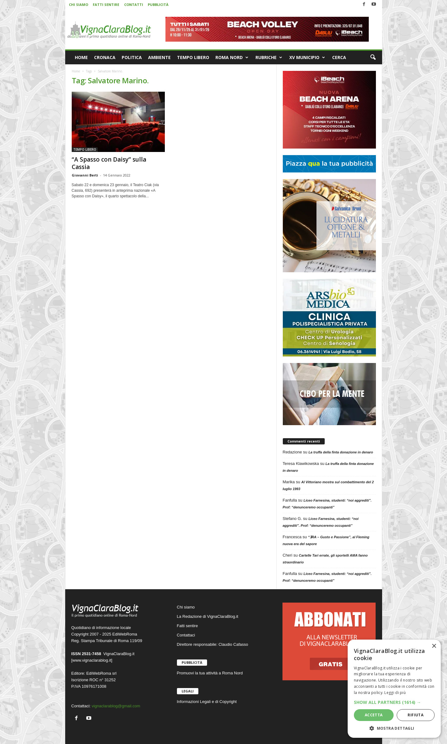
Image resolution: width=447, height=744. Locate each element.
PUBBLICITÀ (158, 4)
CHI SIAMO (78, 4)
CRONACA (104, 57)
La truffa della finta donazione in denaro (341, 452)
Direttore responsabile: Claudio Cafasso (212, 644)
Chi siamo (186, 607)
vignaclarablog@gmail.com (116, 706)
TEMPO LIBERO (193, 57)
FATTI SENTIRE (106, 4)
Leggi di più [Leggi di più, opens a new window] (395, 692)
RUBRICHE (268, 57)
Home (76, 71)
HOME (81, 57)
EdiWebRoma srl (101, 673)
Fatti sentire (187, 625)
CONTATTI (133, 4)
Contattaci (186, 635)
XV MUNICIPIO (307, 57)
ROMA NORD (231, 57)
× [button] (433, 646)
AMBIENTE (159, 57)
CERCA (339, 57)
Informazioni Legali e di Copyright (207, 701)
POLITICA (132, 57)
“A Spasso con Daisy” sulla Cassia (109, 163)
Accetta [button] (374, 715)
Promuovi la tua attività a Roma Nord (210, 673)
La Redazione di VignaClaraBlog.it (207, 616)
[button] (373, 57)
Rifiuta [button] (415, 715)
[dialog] (394, 689)
